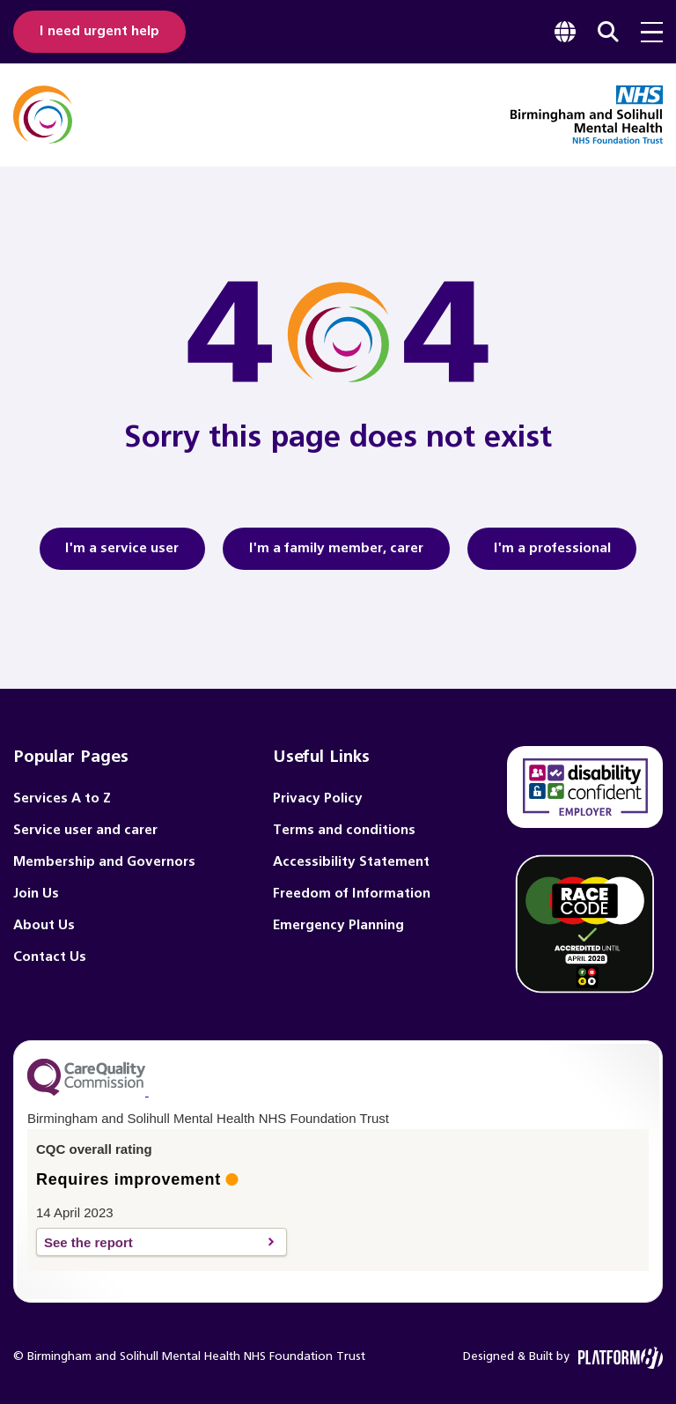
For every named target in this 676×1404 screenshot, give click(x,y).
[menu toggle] (652, 32)
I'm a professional (559, 554)
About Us (44, 925)
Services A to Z (62, 798)
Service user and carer (85, 830)
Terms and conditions (344, 830)
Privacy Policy (318, 798)
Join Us (36, 893)
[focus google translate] (565, 31)
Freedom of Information (351, 893)
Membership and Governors (104, 861)
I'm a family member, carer (336, 554)
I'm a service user (115, 554)
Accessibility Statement (351, 861)
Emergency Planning (338, 925)
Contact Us (49, 957)
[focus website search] (608, 31)
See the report (152, 1242)
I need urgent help (103, 31)
